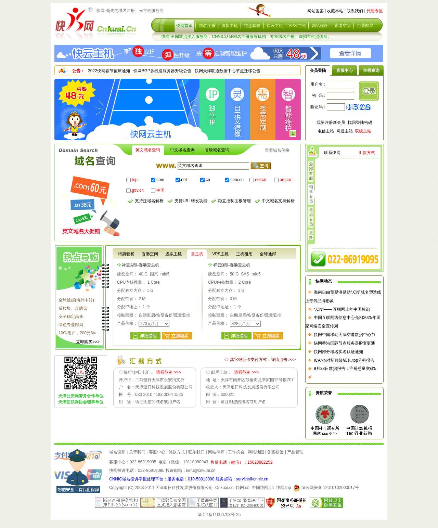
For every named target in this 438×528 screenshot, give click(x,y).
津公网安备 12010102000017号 (326, 487)
